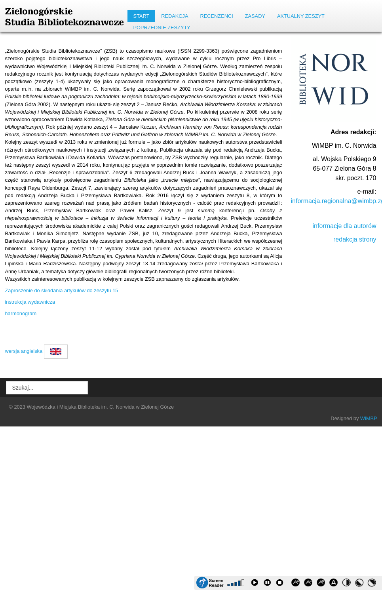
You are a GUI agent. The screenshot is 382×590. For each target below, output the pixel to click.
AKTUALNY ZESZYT (301, 16)
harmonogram (21, 313)
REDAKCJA (174, 16)
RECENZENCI (216, 16)
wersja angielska (24, 351)
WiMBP (368, 418)
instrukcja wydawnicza (30, 302)
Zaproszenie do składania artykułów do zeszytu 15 (61, 290)
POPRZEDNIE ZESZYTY (161, 27)
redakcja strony (354, 239)
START (141, 16)
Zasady (255, 16)
